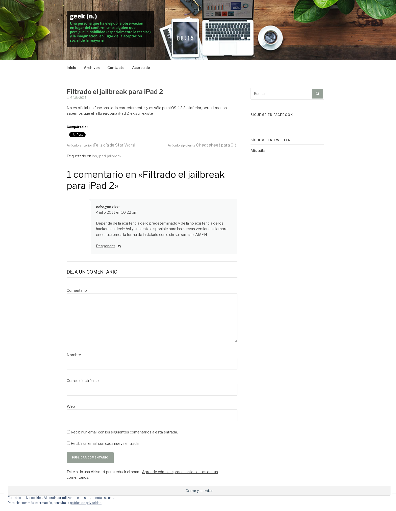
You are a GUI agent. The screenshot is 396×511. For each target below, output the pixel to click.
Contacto (116, 67)
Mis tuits (258, 150)
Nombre (74, 355)
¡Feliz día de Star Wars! (101, 145)
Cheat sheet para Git (202, 145)
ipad (102, 156)
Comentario (77, 290)
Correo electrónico (83, 380)
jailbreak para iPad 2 (112, 113)
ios (94, 156)
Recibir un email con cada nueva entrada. (105, 443)
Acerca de (141, 67)
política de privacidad (86, 503)
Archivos (92, 67)
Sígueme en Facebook (272, 115)
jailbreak (114, 156)
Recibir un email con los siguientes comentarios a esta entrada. (124, 432)
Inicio (71, 67)
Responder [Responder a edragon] (105, 246)
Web (71, 406)
